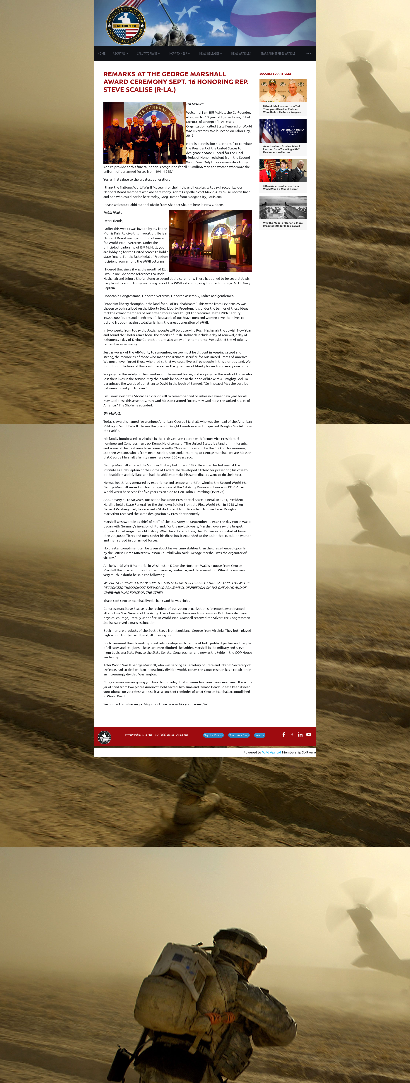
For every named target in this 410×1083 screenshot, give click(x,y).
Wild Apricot (271, 752)
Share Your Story (239, 735)
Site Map (147, 734)
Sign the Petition (213, 735)
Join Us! (259, 735)
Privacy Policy (133, 734)
